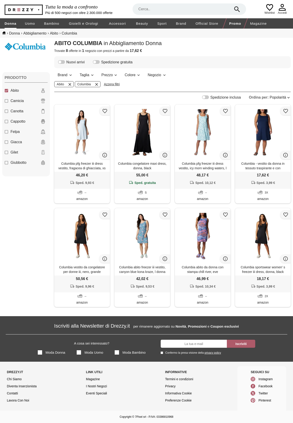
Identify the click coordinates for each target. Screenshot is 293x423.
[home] (4, 33)
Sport (162, 23)
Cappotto (25, 121)
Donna (10, 23)
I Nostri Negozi (96, 386)
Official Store (206, 23)
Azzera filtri (112, 84)
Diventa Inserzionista (22, 386)
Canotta (25, 111)
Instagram (265, 379)
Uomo (30, 23)
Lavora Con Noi (18, 400)
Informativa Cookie (178, 393)
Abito (25, 90)
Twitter (263, 393)
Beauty (142, 23)
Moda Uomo (90, 352)
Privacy (170, 386)
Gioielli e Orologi (83, 23)
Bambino (51, 23)
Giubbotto (25, 162)
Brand (181, 23)
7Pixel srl (140, 416)
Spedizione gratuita (113, 62)
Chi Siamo (14, 379)
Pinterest (264, 400)
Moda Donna (51, 352)
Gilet (25, 152)
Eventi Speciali (96, 393)
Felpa (25, 131)
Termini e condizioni (179, 379)
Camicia (25, 101)
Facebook (265, 386)
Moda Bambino (130, 352)
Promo (235, 23)
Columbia (88, 84)
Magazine (258, 23)
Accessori (117, 23)
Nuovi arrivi (71, 62)
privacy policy (212, 352)
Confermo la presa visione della (192, 352)
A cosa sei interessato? (91, 343)
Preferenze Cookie (178, 400)
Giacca (25, 142)
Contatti (12, 393)
